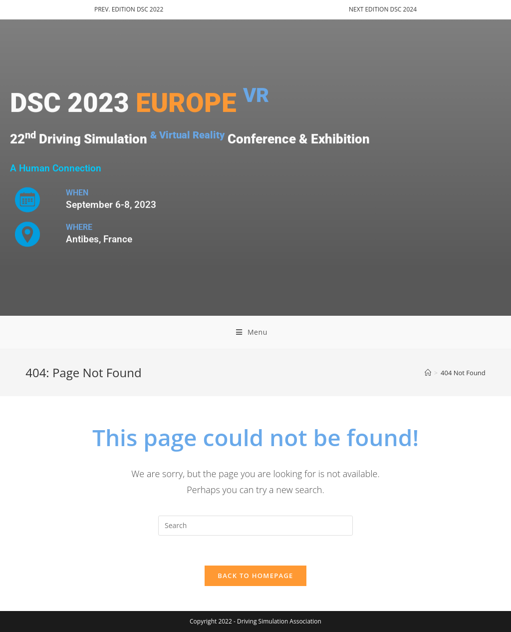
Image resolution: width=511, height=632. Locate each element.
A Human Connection (55, 168)
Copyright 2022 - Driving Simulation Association (255, 621)
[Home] (428, 372)
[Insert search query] (255, 526)
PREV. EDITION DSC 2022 (128, 9)
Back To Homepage (255, 575)
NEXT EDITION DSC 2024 (383, 9)
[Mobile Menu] (255, 332)
